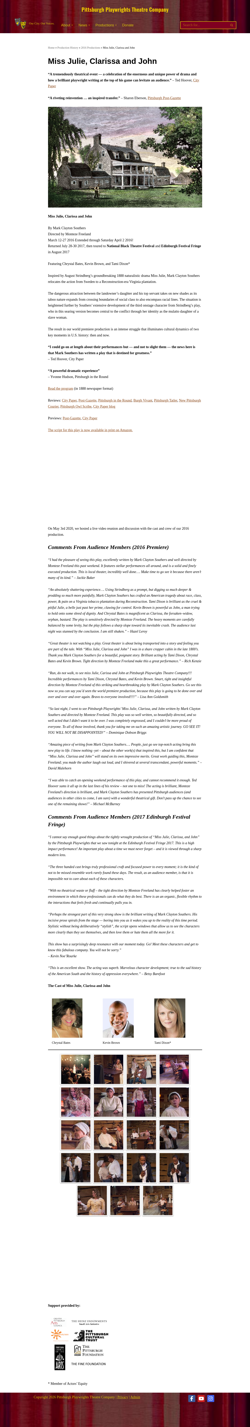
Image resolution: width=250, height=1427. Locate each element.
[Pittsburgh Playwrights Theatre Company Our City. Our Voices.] (34, 23)
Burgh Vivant (142, 400)
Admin (135, 1397)
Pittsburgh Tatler (165, 400)
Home (51, 47)
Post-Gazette (87, 400)
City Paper (69, 400)
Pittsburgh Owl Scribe (76, 406)
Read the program (60, 388)
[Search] (204, 25)
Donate (128, 25)
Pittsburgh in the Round (115, 400)
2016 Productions (90, 47)
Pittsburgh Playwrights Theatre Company (124, 9)
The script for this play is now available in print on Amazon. (90, 430)
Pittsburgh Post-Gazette (164, 98)
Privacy (122, 1397)
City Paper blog (104, 406)
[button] (72, 25)
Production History (67, 47)
